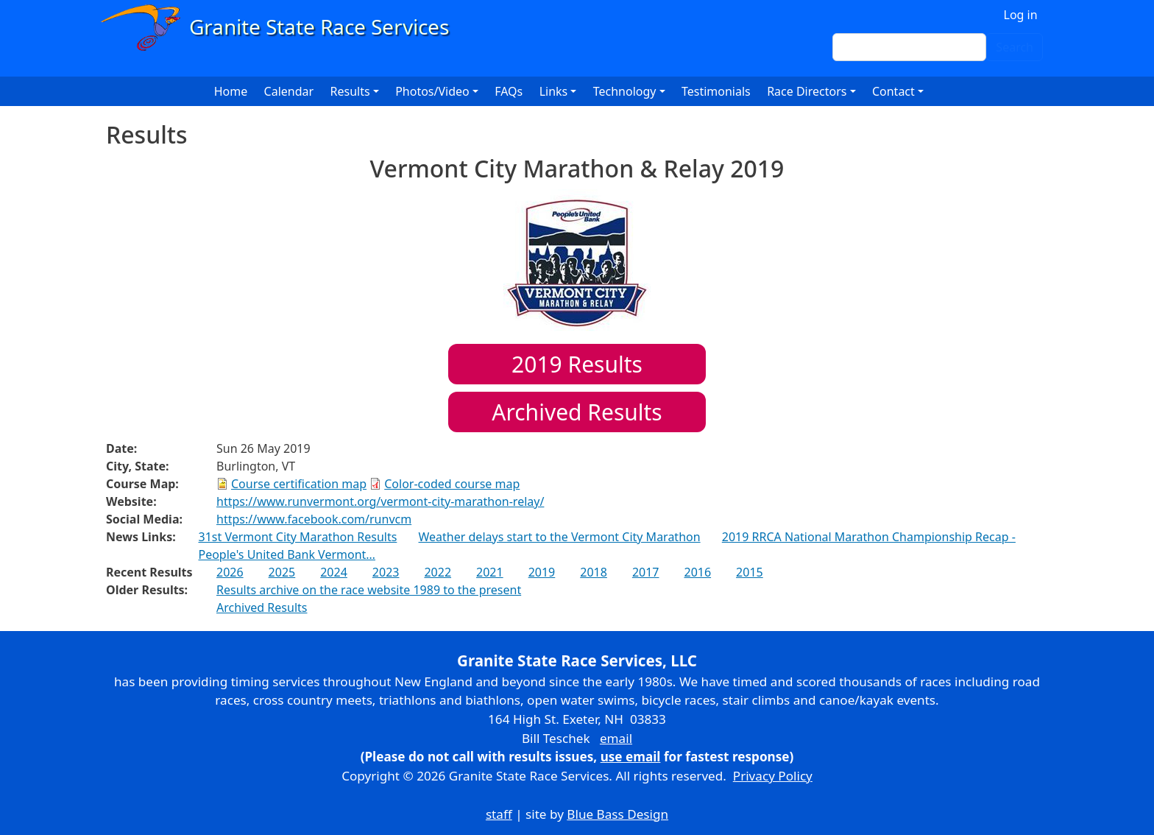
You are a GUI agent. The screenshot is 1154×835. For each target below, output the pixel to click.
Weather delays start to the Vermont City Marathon (560, 537)
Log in (1021, 15)
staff (499, 814)
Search (1014, 47)
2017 (645, 572)
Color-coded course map (452, 484)
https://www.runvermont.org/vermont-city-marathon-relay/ (380, 501)
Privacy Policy (773, 775)
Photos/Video (432, 91)
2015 (749, 572)
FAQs (509, 91)
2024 (333, 572)
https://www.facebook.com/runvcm (313, 519)
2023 (386, 572)
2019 (542, 572)
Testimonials (716, 91)
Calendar (289, 91)
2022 (437, 572)
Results (577, 364)
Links (553, 91)
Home (231, 91)
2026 (230, 572)
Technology (624, 91)
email (616, 738)
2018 (593, 572)
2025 (282, 572)
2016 (697, 572)
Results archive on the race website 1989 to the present (368, 590)
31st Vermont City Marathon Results (297, 537)
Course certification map (299, 484)
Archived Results (577, 412)
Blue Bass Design (617, 814)
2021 (489, 572)
